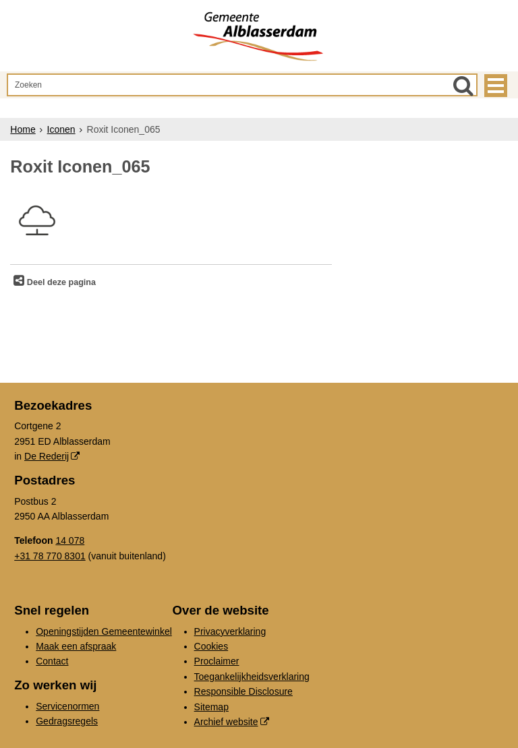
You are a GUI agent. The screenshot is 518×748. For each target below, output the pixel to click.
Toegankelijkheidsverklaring (252, 676)
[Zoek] (463, 85)
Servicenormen (67, 706)
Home (22, 129)
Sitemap (211, 707)
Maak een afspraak (76, 646)
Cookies (211, 646)
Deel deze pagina (60, 282)
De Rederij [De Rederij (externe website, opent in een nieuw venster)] (46, 456)
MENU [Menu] (495, 85)
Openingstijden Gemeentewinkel (104, 631)
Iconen (61, 129)
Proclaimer (216, 661)
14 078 (69, 540)
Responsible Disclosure (243, 691)
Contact (52, 661)
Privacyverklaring (230, 631)
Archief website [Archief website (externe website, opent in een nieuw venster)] (226, 721)
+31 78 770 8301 (50, 556)
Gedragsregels (67, 721)
